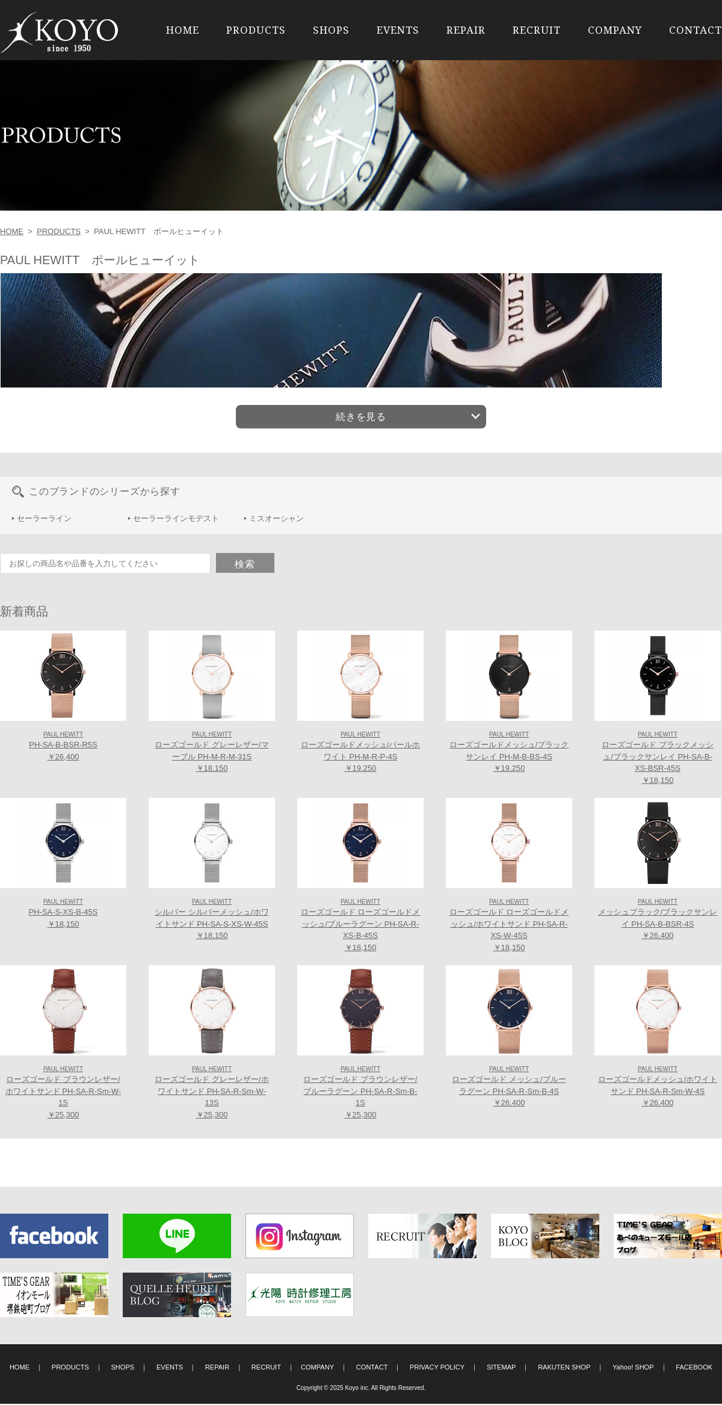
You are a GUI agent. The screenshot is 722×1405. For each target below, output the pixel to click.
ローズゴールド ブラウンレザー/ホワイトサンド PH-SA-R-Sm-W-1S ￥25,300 (63, 1093)
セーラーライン (44, 519)
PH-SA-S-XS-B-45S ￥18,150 (63, 915)
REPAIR (466, 30)
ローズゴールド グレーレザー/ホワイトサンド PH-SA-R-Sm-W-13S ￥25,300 (211, 1093)
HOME (182, 30)
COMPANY (615, 30)
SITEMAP (501, 1368)
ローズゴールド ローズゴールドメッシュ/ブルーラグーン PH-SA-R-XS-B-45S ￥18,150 (361, 926)
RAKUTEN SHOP (564, 1368)
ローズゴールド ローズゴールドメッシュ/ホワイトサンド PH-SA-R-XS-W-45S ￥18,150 (509, 926)
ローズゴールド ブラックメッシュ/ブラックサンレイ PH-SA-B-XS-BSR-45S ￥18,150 (658, 759)
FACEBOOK (694, 1368)
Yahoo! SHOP (633, 1368)
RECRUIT (537, 30)
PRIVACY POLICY (437, 1368)
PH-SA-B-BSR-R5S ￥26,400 (63, 747)
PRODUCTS (256, 30)
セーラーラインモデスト (176, 519)
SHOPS (331, 30)
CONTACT (695, 30)
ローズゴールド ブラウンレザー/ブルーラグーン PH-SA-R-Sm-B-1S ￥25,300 (360, 1093)
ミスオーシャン (276, 519)
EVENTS (398, 30)
